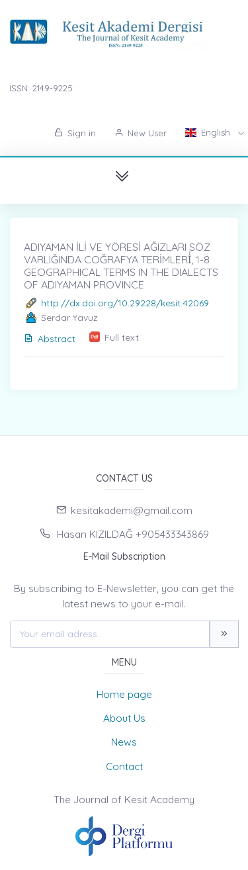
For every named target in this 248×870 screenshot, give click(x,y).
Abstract (49, 339)
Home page (124, 694)
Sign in (75, 133)
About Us (124, 718)
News (124, 742)
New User (140, 133)
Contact (124, 766)
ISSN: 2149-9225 (41, 88)
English (209, 132)
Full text (121, 337)
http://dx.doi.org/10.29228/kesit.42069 (125, 303)
